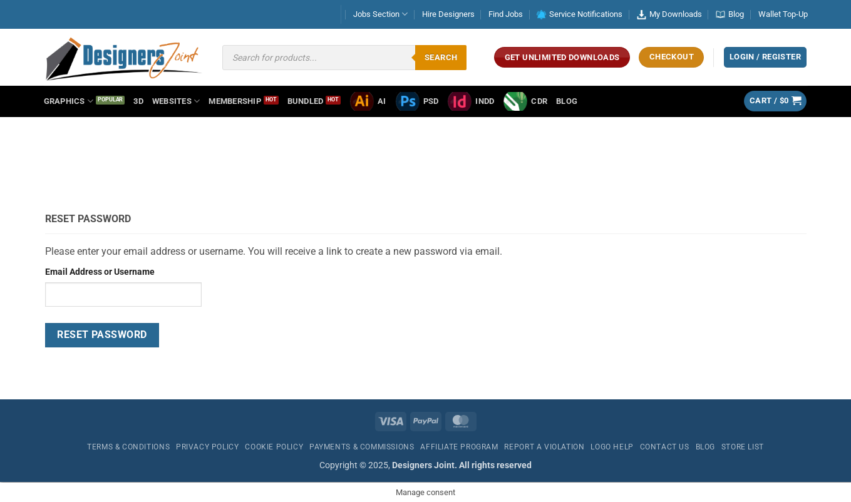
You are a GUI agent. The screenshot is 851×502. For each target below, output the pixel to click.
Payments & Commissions (361, 447)
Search (441, 57)
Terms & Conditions (128, 447)
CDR (525, 101)
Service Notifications (579, 14)
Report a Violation (544, 447)
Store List (742, 447)
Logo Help (612, 447)
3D (138, 101)
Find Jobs (505, 14)
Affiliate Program (459, 447)
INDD (470, 101)
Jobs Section (380, 14)
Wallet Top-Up (783, 14)
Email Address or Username (100, 272)
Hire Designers (448, 14)
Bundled (305, 101)
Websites (176, 101)
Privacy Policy (207, 447)
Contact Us (664, 447)
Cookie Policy (274, 447)
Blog (730, 14)
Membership (235, 101)
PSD (417, 101)
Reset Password (102, 335)
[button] (775, 101)
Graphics (69, 101)
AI (367, 101)
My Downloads (669, 14)
